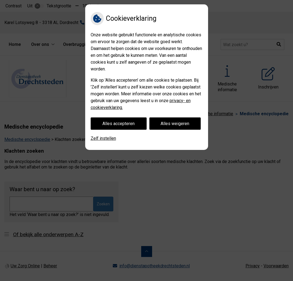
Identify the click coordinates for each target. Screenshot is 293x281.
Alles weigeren (175, 123)
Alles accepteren (118, 123)
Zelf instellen (103, 138)
